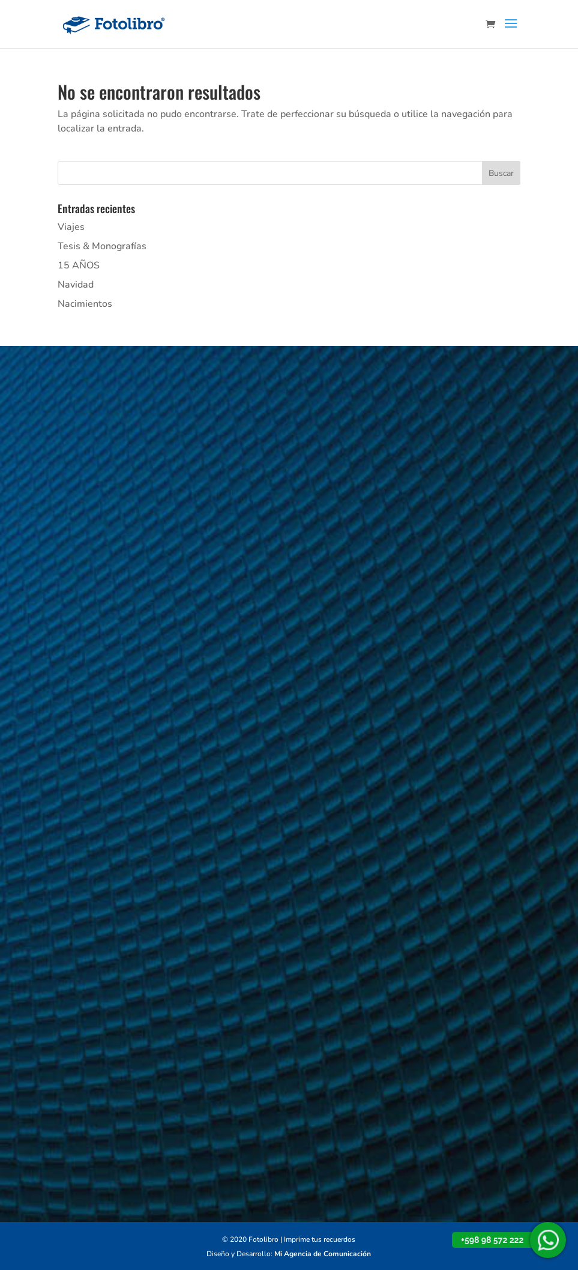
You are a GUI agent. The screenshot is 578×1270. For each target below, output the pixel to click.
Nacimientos (85, 303)
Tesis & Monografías (102, 246)
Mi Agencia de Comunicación (322, 1254)
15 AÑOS (79, 265)
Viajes (71, 227)
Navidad (76, 284)
